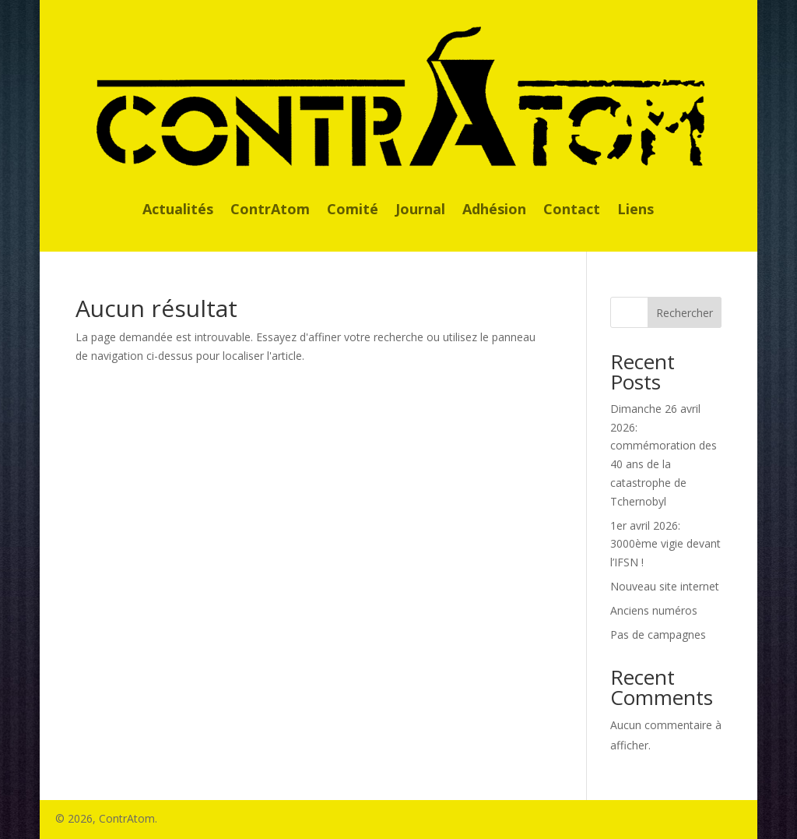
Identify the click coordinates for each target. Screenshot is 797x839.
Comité (352, 210)
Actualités (177, 210)
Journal (420, 210)
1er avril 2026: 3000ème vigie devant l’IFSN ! (665, 544)
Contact (571, 210)
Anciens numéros (653, 610)
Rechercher (684, 312)
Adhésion (494, 210)
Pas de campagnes (658, 634)
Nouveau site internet (664, 586)
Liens (635, 210)
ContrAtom (270, 210)
